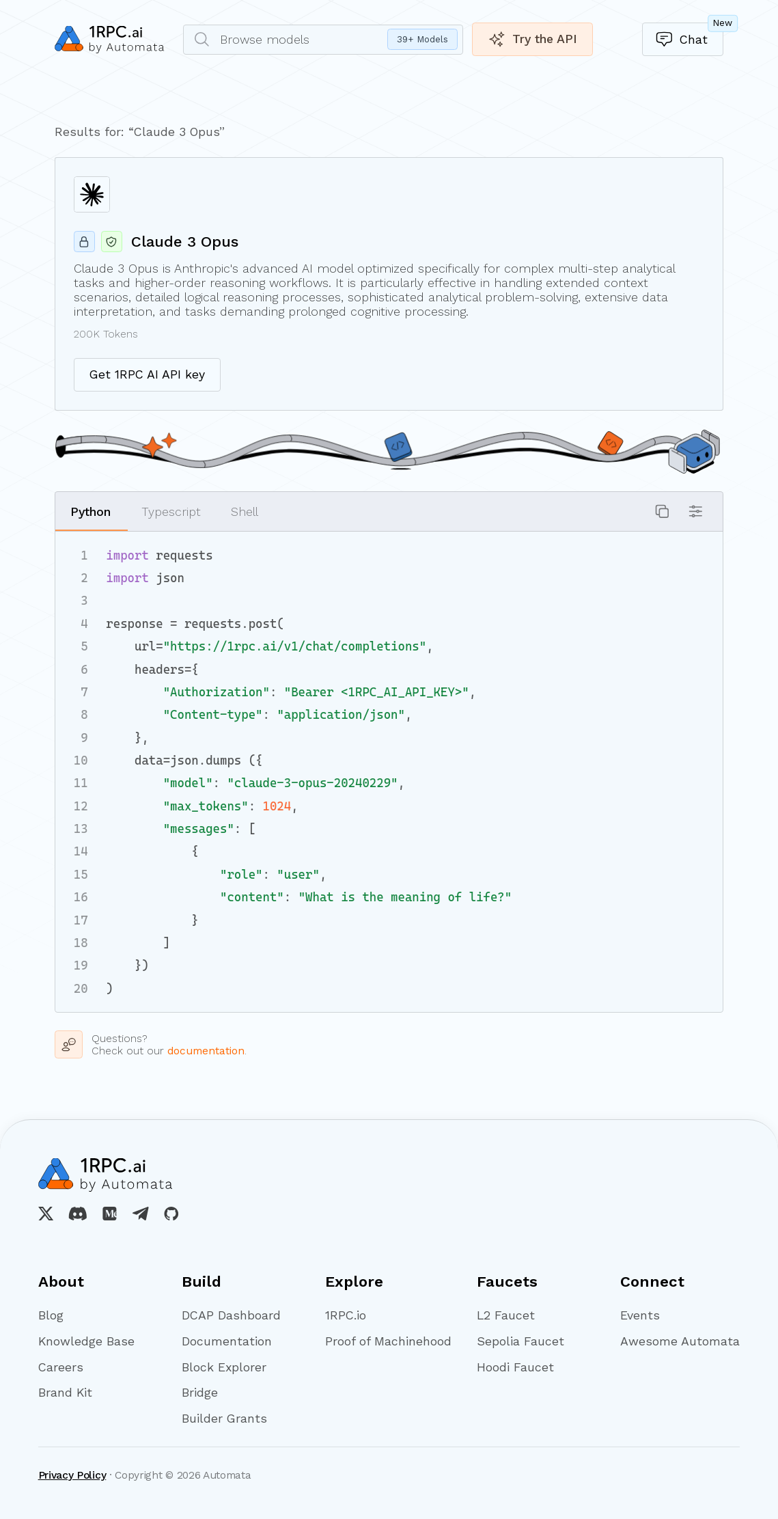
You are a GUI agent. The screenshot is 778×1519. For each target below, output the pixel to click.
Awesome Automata (680, 1341)
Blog (51, 1315)
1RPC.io (345, 1315)
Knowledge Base (86, 1341)
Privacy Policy (72, 1475)
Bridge (200, 1392)
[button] (662, 511)
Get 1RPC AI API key (147, 374)
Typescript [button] (171, 511)
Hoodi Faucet (515, 1367)
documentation (206, 1051)
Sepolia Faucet (520, 1341)
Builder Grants (224, 1418)
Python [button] (90, 511)
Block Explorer (224, 1367)
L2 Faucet (506, 1315)
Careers (60, 1367)
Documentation (227, 1341)
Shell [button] (244, 511)
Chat (689, 36)
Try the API (532, 39)
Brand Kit (65, 1392)
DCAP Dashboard (231, 1315)
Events (640, 1315)
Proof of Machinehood (386, 1341)
